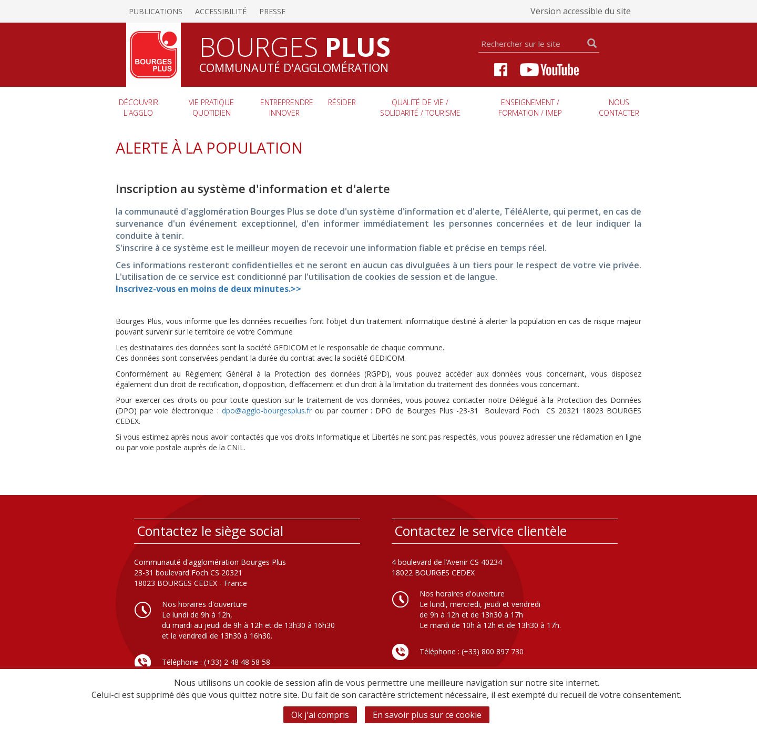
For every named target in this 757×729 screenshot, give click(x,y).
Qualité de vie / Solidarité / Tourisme (420, 107)
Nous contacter (619, 107)
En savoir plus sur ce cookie (427, 715)
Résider (342, 102)
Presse (272, 11)
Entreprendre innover (286, 107)
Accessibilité (221, 11)
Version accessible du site (580, 11)
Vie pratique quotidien (211, 107)
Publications (155, 11)
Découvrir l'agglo (138, 107)
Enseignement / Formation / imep (530, 107)
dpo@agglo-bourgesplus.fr (267, 411)
